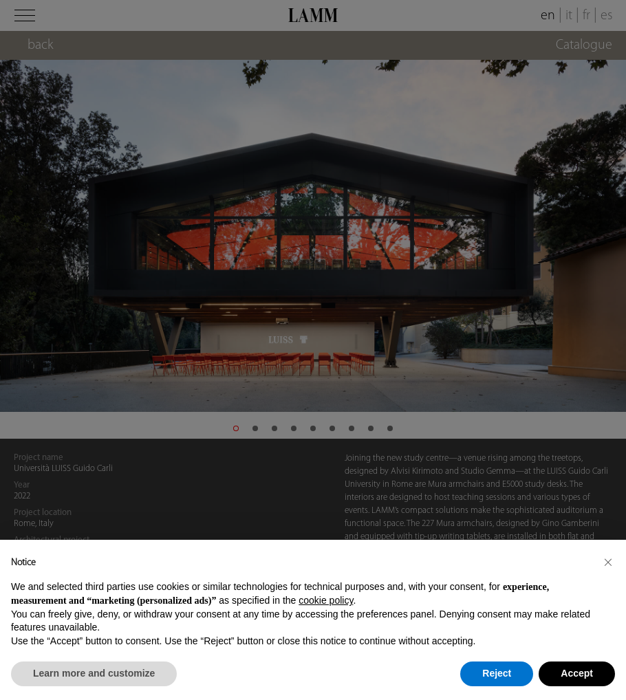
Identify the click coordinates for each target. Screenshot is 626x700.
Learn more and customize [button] (94, 673)
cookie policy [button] (326, 600)
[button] (608, 562)
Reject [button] (496, 673)
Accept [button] (577, 673)
